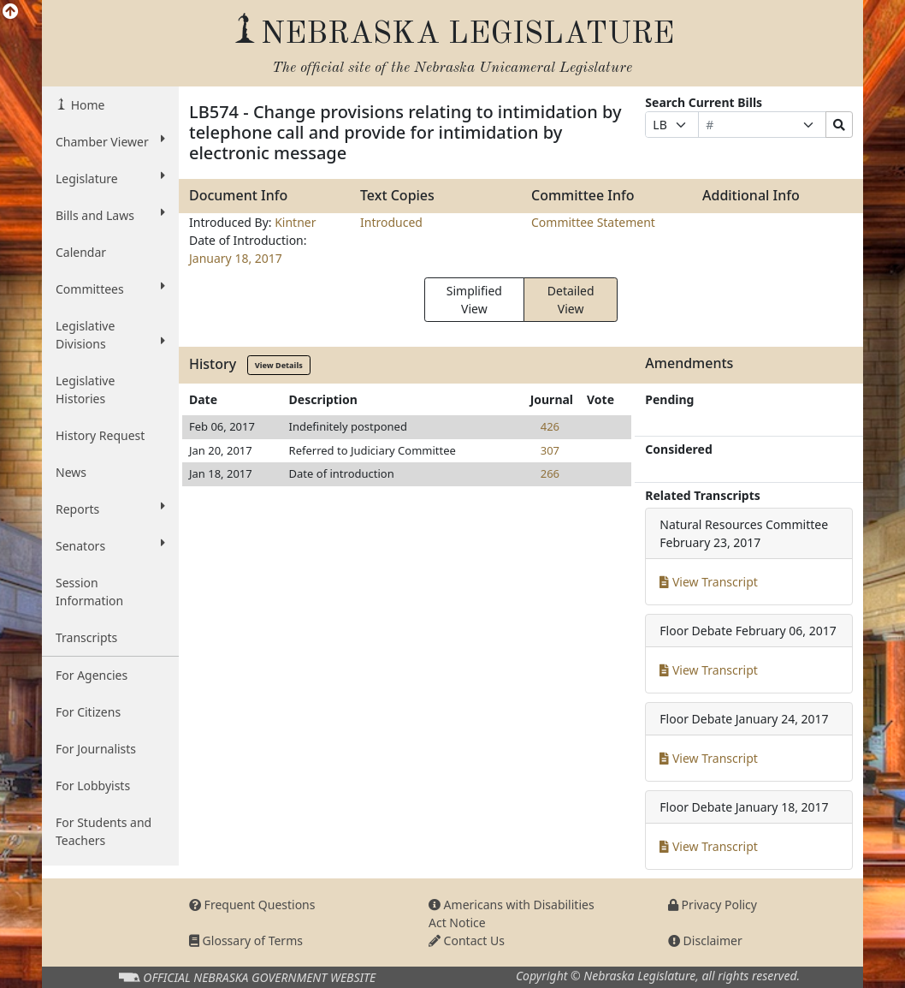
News (71, 472)
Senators (110, 545)
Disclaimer (705, 940)
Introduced (391, 222)
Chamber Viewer (110, 141)
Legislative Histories (85, 389)
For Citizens (88, 712)
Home (86, 105)
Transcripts (86, 637)
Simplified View (474, 300)
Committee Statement (593, 222)
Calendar (81, 252)
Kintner (295, 222)
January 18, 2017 (235, 258)
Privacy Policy (712, 904)
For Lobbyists (93, 785)
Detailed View (570, 300)
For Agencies (91, 675)
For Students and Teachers (103, 831)
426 (550, 426)
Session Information (89, 591)
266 (550, 473)
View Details (279, 365)
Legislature (110, 178)
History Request (100, 435)
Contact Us (467, 940)
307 (550, 450)
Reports (110, 508)
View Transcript (709, 582)
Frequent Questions (252, 904)
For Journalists (96, 749)
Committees (110, 288)
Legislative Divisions (110, 335)
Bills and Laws (110, 214)
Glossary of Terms (246, 940)
